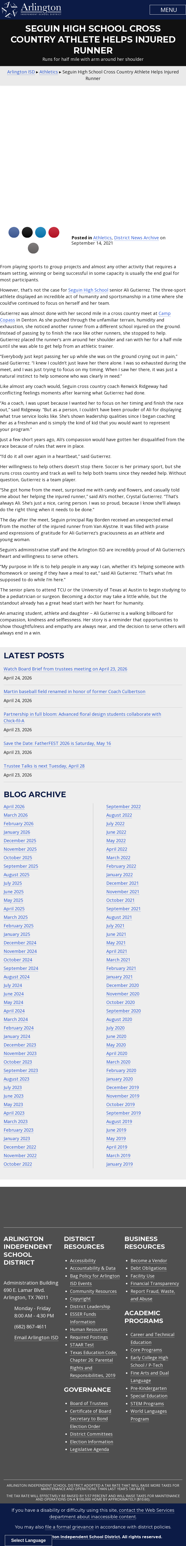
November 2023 (20, 1053)
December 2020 (122, 985)
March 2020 (118, 1062)
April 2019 (116, 1147)
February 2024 (18, 1028)
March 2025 (16, 917)
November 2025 (20, 849)
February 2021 (121, 968)
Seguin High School (88, 290)
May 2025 (13, 900)
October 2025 (18, 857)
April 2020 (116, 1053)
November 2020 (122, 994)
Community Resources (93, 1291)
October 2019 (120, 1104)
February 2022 (121, 866)
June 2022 (116, 832)
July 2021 (115, 926)
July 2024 (13, 985)
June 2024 (13, 994)
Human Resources (89, 1329)
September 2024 (21, 968)
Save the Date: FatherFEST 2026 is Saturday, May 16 (57, 743)
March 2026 (16, 815)
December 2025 (20, 840)
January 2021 (119, 977)
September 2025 (21, 866)
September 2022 (123, 806)
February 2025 (18, 926)
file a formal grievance (69, 1527)
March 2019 (118, 1155)
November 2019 (122, 1096)
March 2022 (118, 857)
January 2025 (17, 934)
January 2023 (17, 1138)
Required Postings (89, 1337)
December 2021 (122, 883)
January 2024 (17, 1036)
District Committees (91, 1434)
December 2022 (20, 1147)
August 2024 (16, 977)
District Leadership (90, 1306)
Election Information (91, 1442)
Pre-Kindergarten (149, 1388)
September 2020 (123, 1011)
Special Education (149, 1396)
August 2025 (16, 874)
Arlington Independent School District (80, 1537)
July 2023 (13, 1087)
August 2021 (119, 917)
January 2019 (119, 1164)
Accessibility (83, 1260)
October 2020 (120, 1002)
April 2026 (14, 806)
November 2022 (20, 1155)
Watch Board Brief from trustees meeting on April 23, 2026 (65, 669)
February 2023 (18, 1130)
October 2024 (18, 960)
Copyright (80, 1299)
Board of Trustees (89, 1403)
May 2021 (116, 943)
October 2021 (120, 900)
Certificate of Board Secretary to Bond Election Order (90, 1418)
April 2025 (14, 909)
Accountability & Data (93, 1268)
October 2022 (18, 1164)
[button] (168, 10)
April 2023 (14, 1113)
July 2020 (115, 1028)
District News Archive (136, 238)
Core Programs (146, 1350)
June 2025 (13, 891)
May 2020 (116, 1045)
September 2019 (123, 1113)
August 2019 (119, 1121)
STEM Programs (147, 1403)
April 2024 (14, 1011)
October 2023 (18, 1062)
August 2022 (119, 815)
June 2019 (116, 1130)
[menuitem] (141, 1213)
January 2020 (119, 1079)
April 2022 (116, 849)
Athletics (102, 238)
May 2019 (116, 1138)
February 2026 (18, 823)
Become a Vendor (149, 1260)
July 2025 (13, 883)
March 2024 (16, 1019)
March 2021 (118, 960)
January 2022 (119, 874)
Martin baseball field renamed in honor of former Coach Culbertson (74, 691)
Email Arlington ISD (36, 1337)
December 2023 (20, 1045)
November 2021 (122, 891)
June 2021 (116, 934)
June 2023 (13, 1096)
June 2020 (116, 1036)
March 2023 (16, 1121)
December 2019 (122, 1087)
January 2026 (17, 832)
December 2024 (20, 943)
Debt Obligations (149, 1268)
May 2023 (13, 1104)
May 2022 (116, 840)
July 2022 (115, 823)
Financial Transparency (155, 1283)
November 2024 (20, 951)
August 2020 (119, 1019)
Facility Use (143, 1276)
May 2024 (13, 1002)
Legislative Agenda (89, 1449)
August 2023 (16, 1079)
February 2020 (121, 1070)
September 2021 (123, 909)
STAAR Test (82, 1345)
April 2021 (116, 951)
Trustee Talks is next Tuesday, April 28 (44, 766)
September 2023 (21, 1070)
